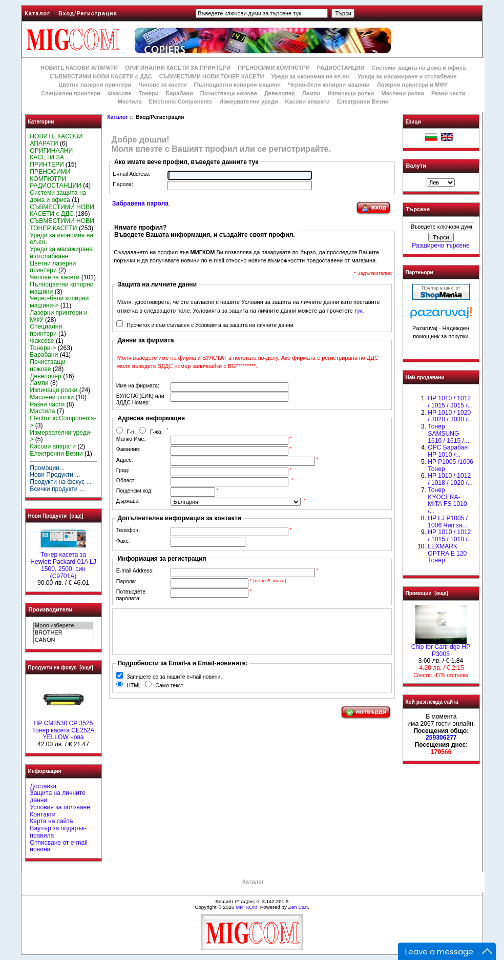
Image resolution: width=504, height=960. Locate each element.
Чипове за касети (162, 84)
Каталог (37, 13)
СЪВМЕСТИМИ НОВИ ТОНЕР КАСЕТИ (211, 76)
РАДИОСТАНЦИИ (340, 68)
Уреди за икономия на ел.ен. (310, 76)
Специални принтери (70, 93)
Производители (51, 609)
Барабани (179, 93)
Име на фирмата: (137, 386)
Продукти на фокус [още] (60, 667)
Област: (126, 480)
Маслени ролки (402, 93)
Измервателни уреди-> (61, 436)
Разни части (448, 93)
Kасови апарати (307, 101)
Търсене (418, 210)
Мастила (130, 101)
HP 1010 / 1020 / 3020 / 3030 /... (450, 416)
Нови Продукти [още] (55, 516)
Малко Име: (130, 439)
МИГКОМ (246, 907)
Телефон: (128, 530)
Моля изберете (63, 625)
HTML (134, 685)
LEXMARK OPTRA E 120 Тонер (447, 553)
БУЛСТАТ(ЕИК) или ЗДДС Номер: (140, 399)
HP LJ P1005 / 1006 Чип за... (448, 522)
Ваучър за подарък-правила (58, 832)
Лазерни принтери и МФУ (412, 84)
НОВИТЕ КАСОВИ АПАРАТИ (79, 68)
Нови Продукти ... (55, 474)
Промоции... (47, 468)
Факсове (119, 93)
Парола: (123, 184)
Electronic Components (180, 101)
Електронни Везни (363, 101)
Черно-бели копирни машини (328, 84)
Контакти (42, 814)
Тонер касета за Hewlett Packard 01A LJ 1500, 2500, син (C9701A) (63, 562)
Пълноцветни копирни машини (237, 84)
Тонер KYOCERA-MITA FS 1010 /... (447, 500)
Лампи (311, 93)
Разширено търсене (440, 245)
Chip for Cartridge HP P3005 (441, 648)
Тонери (148, 93)
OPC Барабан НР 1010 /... (448, 451)
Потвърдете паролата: (130, 595)
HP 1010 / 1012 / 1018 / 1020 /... (450, 479)
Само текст (169, 685)
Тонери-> (43, 348)
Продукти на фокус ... (60, 481)
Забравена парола (140, 203)
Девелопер (279, 93)
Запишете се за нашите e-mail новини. (174, 677)
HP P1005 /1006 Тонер (450, 465)
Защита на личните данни (58, 796)
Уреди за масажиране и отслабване (407, 76)
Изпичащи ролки (351, 93)
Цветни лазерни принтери (94, 84)
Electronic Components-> (63, 422)
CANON (63, 640)
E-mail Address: (131, 174)
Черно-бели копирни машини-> (59, 302)
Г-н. (131, 432)
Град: (123, 470)
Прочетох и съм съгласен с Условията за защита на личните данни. (211, 325)
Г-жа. (156, 432)
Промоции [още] (427, 593)
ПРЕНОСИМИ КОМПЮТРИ (273, 68)
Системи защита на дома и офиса (418, 68)
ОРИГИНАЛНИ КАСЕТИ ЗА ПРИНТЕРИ (177, 68)
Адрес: (124, 460)
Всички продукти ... (57, 489)
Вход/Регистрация (87, 13)
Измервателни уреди (248, 101)
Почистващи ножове (228, 93)
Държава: (128, 501)
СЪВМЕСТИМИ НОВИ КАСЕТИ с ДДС (101, 76)
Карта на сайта (51, 821)
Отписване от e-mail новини (58, 846)
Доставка (43, 786)
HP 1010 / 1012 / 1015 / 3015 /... (450, 402)
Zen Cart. (298, 907)
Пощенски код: (134, 491)
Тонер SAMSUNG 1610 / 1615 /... (448, 433)
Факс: (123, 541)
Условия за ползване (60, 807)
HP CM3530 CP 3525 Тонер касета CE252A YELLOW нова (63, 727)
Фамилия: (128, 449)
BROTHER (63, 633)
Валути (416, 165)
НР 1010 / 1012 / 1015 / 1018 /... (450, 535)
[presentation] (193, 631)
